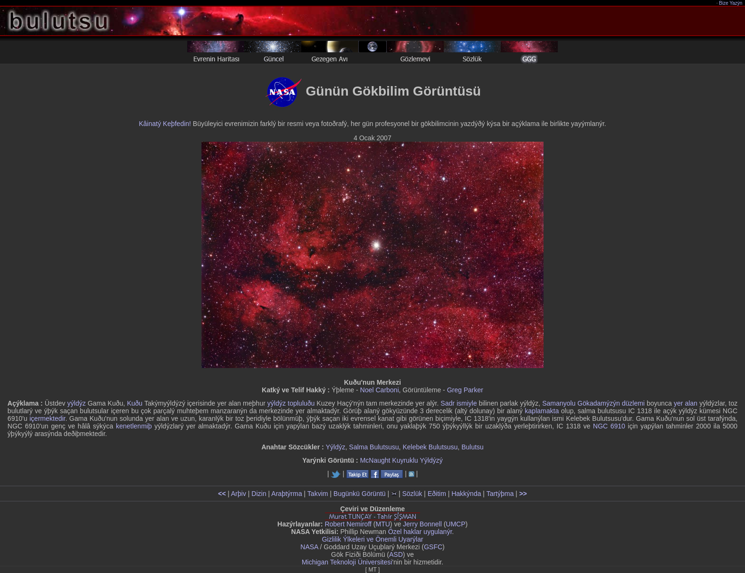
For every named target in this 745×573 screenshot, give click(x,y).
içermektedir (47, 418)
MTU (383, 524)
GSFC (433, 547)
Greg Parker (465, 390)
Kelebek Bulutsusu (430, 447)
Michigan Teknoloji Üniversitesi (347, 562)
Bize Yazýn (731, 3)
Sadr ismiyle (458, 403)
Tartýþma (500, 493)
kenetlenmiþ (134, 426)
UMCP (455, 524)
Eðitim (437, 493)
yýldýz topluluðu (291, 403)
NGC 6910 (609, 426)
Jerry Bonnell (422, 524)
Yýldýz (335, 447)
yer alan (685, 403)
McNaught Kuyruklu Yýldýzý (401, 460)
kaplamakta (542, 411)
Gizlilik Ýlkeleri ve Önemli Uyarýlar (372, 539)
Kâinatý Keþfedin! (165, 123)
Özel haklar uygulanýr (420, 531)
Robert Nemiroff (348, 524)
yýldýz (76, 403)
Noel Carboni (379, 390)
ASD (396, 554)
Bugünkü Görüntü (360, 493)
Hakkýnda (466, 493)
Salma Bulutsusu (374, 447)
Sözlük (412, 493)
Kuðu (135, 403)
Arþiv (238, 493)
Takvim (317, 493)
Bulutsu (472, 447)
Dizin (258, 493)
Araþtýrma (286, 493)
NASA (309, 547)
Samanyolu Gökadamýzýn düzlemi (593, 403)
